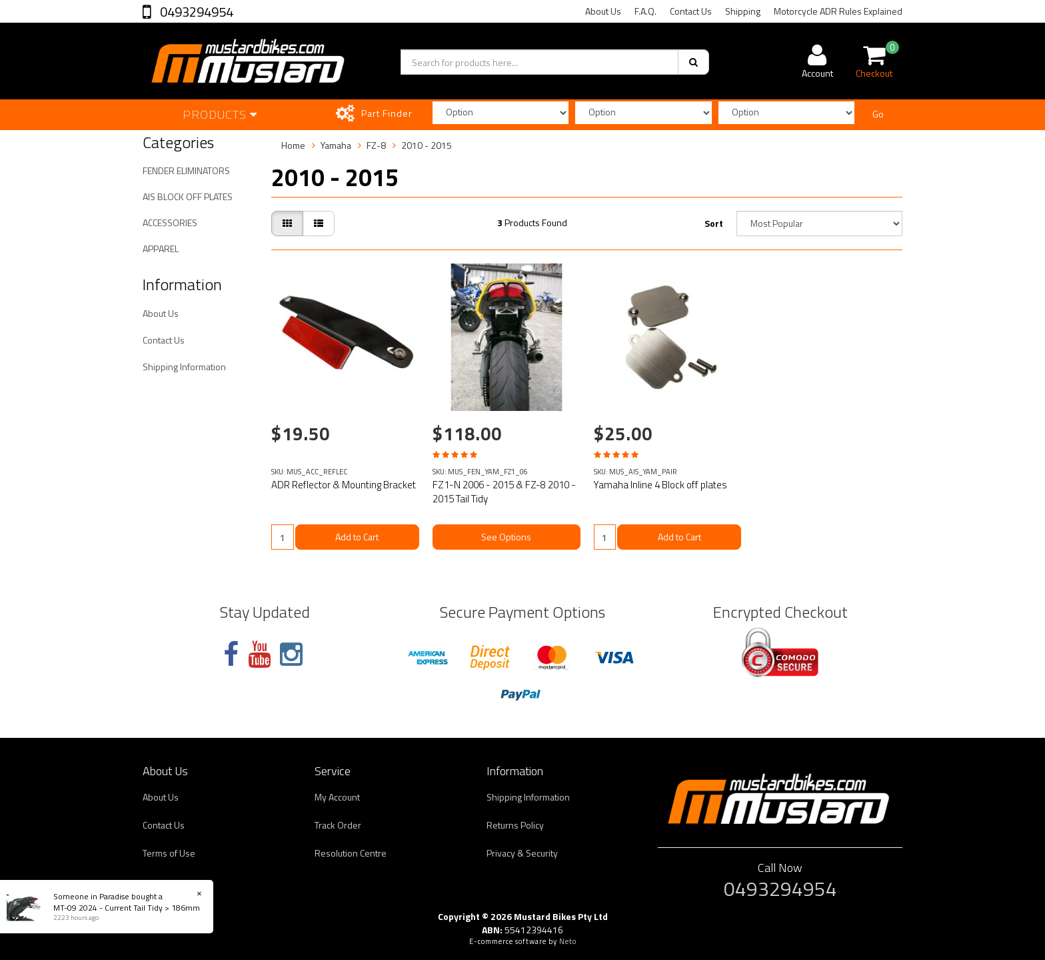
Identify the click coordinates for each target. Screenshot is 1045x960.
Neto (567, 941)
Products (220, 114)
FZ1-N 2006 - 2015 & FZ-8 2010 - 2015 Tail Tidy (504, 491)
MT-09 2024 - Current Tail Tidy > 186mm (126, 907)
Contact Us (691, 11)
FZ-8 (376, 145)
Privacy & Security (522, 853)
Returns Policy (515, 825)
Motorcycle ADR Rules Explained (838, 11)
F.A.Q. (645, 11)
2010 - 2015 (426, 145)
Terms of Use (169, 853)
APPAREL (161, 249)
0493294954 (195, 11)
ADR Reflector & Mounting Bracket (343, 484)
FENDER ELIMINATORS (186, 170)
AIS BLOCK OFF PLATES (188, 196)
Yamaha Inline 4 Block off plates (660, 484)
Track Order (338, 825)
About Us (603, 11)
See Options (506, 537)
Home (293, 145)
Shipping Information (184, 367)
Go (878, 114)
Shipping (742, 11)
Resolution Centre (351, 853)
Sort (713, 223)
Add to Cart (357, 537)
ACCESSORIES (170, 222)
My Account (337, 797)
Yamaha (336, 145)
